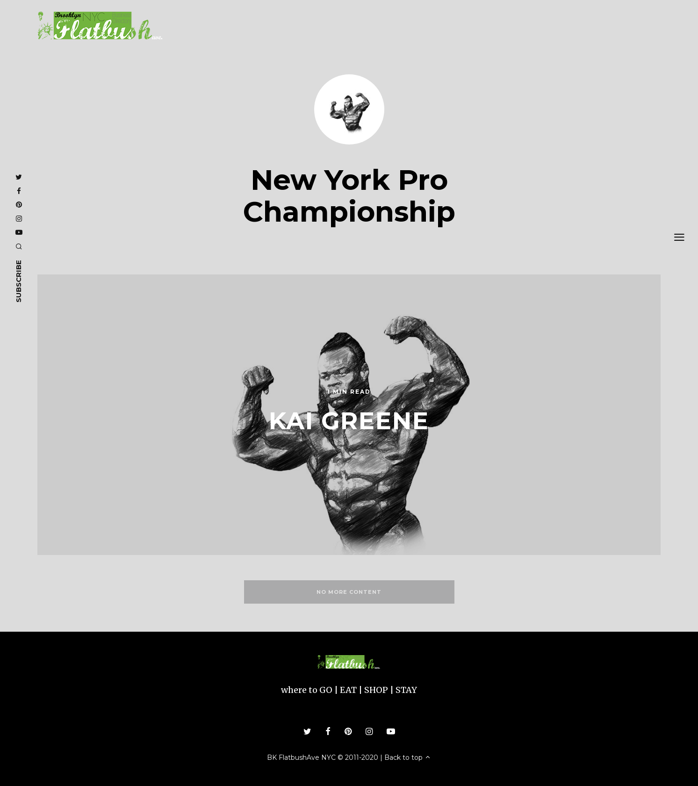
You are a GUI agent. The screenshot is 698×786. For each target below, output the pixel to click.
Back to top (407, 757)
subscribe (18, 281)
